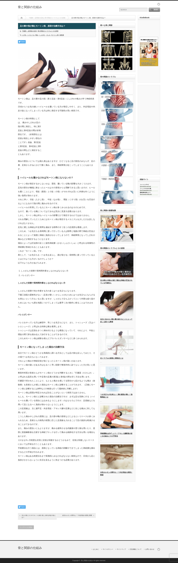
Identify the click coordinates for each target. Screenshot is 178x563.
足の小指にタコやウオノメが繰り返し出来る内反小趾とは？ (39, 516)
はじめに (96, 549)
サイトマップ (121, 549)
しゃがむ (42, 35)
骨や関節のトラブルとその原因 (54, 18)
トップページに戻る (26, 527)
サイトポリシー (108, 549)
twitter (158, 4)
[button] (149, 51)
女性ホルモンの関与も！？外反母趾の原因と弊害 (77, 515)
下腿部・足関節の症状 (36, 18)
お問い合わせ (149, 549)
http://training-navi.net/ (145, 186)
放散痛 (61, 35)
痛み (36, 35)
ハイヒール (31, 35)
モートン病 (55, 35)
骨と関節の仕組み (30, 7)
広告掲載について (136, 549)
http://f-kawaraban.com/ (146, 190)
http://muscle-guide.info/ (146, 194)
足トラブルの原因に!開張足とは (111, 358)
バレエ (48, 35)
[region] (149, 51)
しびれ (24, 35)
